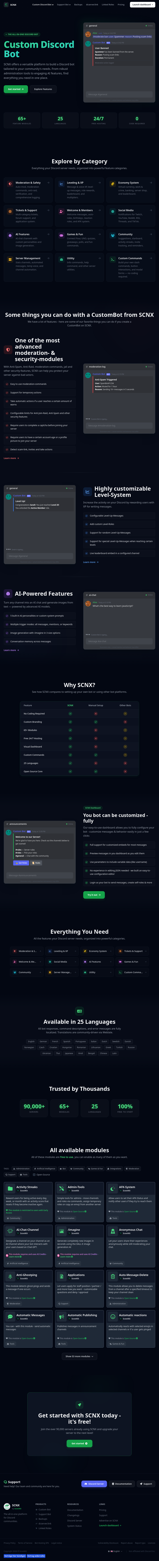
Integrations (114, 1168)
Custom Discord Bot (42, 4)
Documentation (122, 1483)
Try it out (94, 896)
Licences (151, 1543)
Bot (63, 1168)
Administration (21, 1168)
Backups (78, 4)
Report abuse (127, 1543)
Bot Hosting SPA (42, 1543)
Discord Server (94, 1483)
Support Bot (64, 4)
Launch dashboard (142, 4)
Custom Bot (43, 1509)
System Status (74, 1525)
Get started (16, 89)
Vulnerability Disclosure (108, 1543)
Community (77, 1168)
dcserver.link (92, 4)
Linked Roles (108, 4)
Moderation (132, 1168)
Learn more (11, 459)
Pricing (121, 4)
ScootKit (17, 1508)
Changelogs (73, 1515)
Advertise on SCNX (108, 1520)
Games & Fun (95, 1168)
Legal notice (56, 1543)
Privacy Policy (10, 1543)
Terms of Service (25, 1543)
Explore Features (43, 89)
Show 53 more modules (79, 1356)
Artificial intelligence (44, 1168)
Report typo (140, 1543)
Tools (23, 1174)
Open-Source (41, 1174)
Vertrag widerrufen (36, 1556)
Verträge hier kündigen (14, 1556)
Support (10, 1174)
